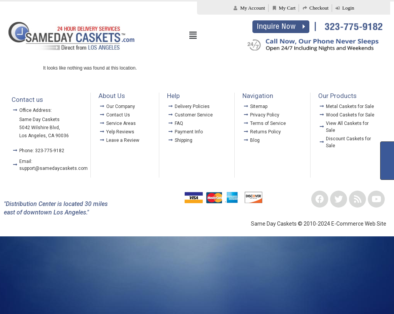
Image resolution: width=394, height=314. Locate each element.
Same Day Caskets (39, 119)
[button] (193, 35)
